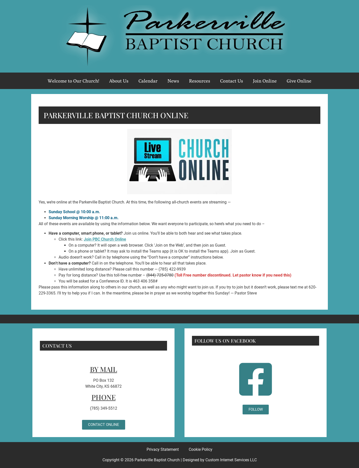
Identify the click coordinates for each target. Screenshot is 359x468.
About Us (119, 81)
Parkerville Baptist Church (157, 460)
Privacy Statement (163, 449)
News (173, 81)
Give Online (299, 81)
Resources (199, 81)
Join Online (265, 81)
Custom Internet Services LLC (231, 460)
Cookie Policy (200, 449)
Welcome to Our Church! (73, 81)
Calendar (147, 81)
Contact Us (231, 81)
